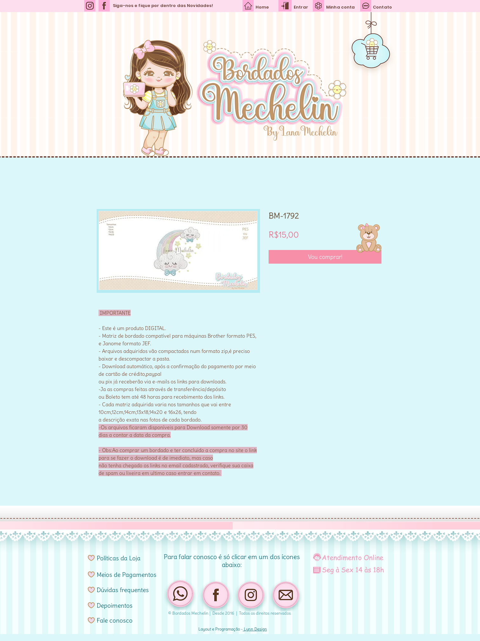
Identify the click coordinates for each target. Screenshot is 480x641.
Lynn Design (255, 629)
